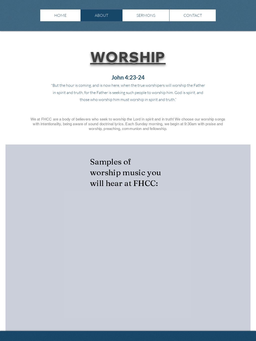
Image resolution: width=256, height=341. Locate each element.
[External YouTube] (51, 221)
